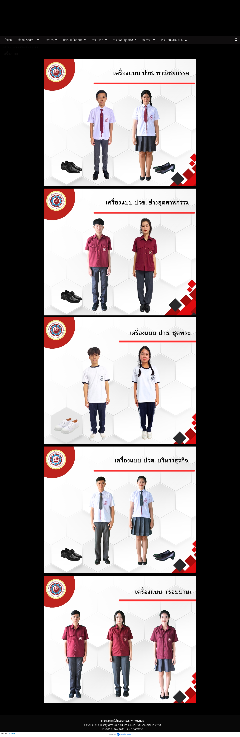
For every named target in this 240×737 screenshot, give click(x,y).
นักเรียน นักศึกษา (19, 47)
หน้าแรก (6, 47)
